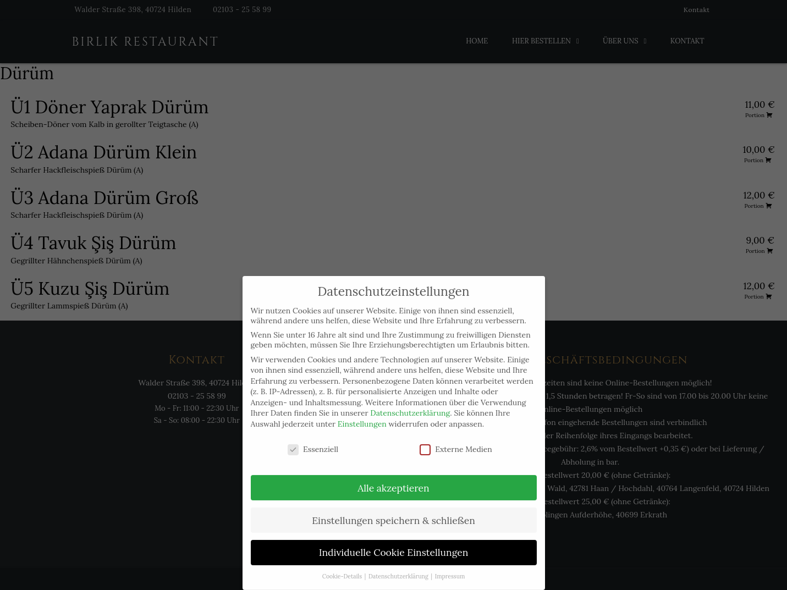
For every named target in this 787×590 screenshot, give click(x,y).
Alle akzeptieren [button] (393, 477)
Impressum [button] (450, 566)
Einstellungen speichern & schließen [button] (393, 509)
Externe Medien (456, 438)
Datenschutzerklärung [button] (399, 566)
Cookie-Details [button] (343, 566)
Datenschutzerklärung (410, 402)
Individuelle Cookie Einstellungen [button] (394, 542)
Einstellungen (362, 413)
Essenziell (313, 438)
